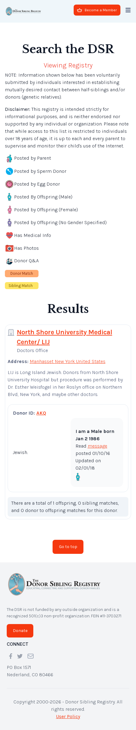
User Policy (68, 716)
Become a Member (97, 10)
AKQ (41, 413)
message (97, 446)
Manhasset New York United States (67, 361)
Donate (20, 630)
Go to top (68, 546)
